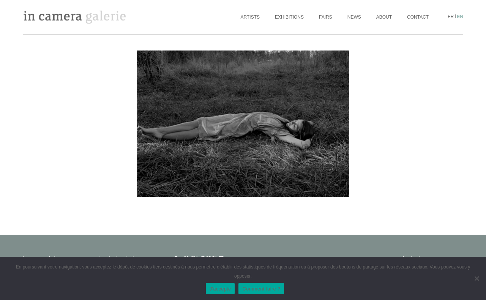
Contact (418, 17)
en (460, 16)
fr (451, 16)
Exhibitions (289, 17)
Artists (250, 17)
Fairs (325, 17)
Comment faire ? (261, 289)
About (384, 17)
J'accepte (220, 289)
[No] (476, 278)
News (354, 17)
